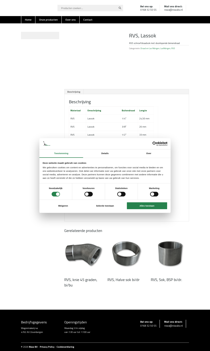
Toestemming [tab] (61, 153)
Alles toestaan (147, 205)
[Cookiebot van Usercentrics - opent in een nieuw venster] (154, 144)
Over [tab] (148, 153)
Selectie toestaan (105, 205)
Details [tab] (105, 153)
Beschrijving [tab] (73, 91)
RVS (173, 48)
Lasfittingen (165, 48)
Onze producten (48, 20)
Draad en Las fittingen (150, 48)
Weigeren (63, 205)
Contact (87, 20)
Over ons (70, 20)
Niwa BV (33, 347)
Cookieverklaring (65, 347)
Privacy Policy (47, 347)
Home (28, 20)
